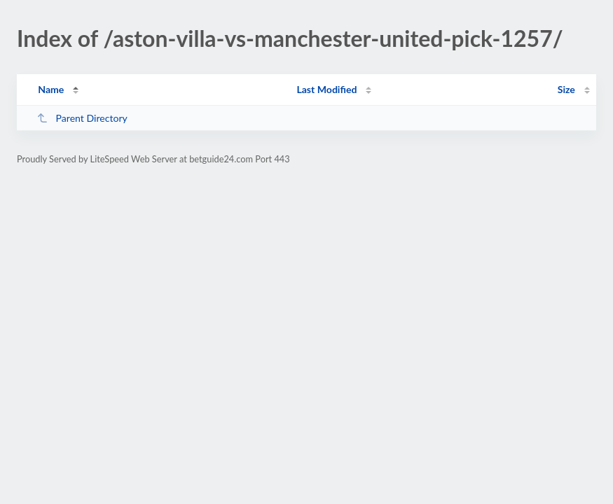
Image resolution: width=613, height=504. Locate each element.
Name (51, 89)
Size (566, 89)
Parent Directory (82, 118)
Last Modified (326, 89)
